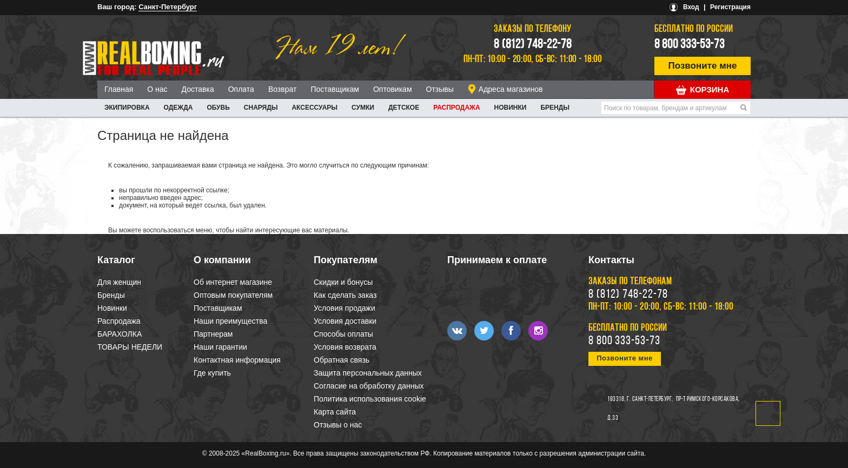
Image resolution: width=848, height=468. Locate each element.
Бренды (554, 107)
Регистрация (730, 7)
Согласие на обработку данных (369, 386)
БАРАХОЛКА (119, 334)
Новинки (510, 107)
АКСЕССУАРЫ (314, 107)
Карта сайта (335, 411)
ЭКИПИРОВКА (127, 107)
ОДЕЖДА (178, 107)
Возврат (282, 89)
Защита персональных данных (368, 373)
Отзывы (440, 89)
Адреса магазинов (511, 89)
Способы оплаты (343, 334)
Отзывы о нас (338, 424)
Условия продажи (344, 308)
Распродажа (456, 107)
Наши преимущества (230, 321)
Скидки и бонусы (343, 282)
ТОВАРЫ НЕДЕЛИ (129, 347)
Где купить (212, 373)
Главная (118, 89)
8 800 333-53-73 (689, 44)
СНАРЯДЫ (261, 107)
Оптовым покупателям (233, 295)
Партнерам (213, 334)
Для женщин (119, 282)
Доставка (198, 89)
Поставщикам (334, 89)
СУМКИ (363, 107)
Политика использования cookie (370, 399)
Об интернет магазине (233, 282)
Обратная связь (341, 360)
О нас (157, 89)
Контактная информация (237, 360)
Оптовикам (392, 89)
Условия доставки (345, 321)
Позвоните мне (702, 66)
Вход (691, 7)
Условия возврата (345, 347)
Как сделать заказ (345, 295)
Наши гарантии (220, 347)
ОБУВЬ (218, 107)
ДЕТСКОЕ (403, 107)
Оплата (241, 89)
